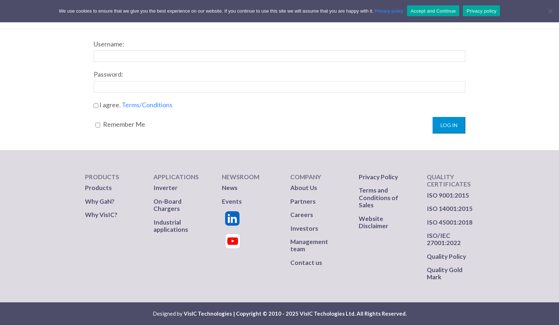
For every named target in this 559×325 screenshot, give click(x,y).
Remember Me (120, 124)
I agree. (133, 105)
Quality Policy (446, 256)
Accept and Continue (433, 11)
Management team (309, 245)
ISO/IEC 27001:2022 (444, 239)
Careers (301, 214)
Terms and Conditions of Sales (378, 197)
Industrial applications (170, 225)
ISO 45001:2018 (450, 222)
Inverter (165, 187)
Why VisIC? (101, 214)
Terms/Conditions (147, 105)
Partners (303, 201)
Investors (304, 228)
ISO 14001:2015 (450, 208)
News (229, 187)
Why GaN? (100, 201)
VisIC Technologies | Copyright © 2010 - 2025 (241, 313)
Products (98, 187)
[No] (550, 11)
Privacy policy (389, 11)
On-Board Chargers (167, 205)
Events (232, 201)
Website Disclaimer (373, 222)
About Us (303, 187)
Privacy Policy (378, 177)
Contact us (306, 262)
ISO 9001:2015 (448, 195)
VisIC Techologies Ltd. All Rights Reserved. (353, 313)
